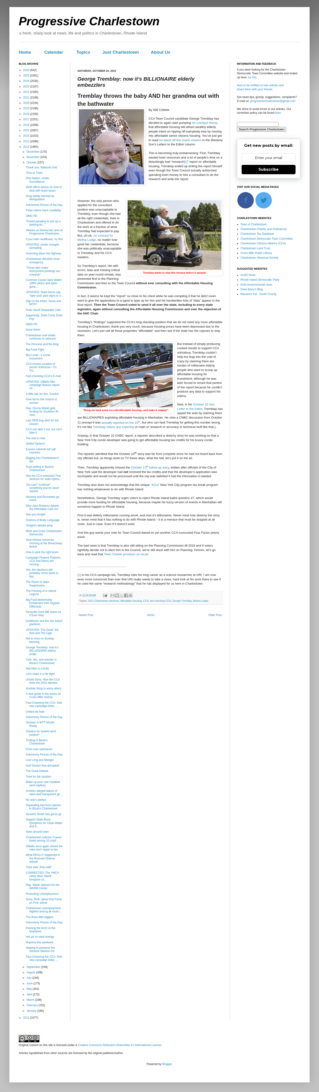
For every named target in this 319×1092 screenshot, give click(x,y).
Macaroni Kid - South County (258, 294)
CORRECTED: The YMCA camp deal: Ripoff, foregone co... (42, 876)
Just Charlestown (120, 52)
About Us (160, 52)
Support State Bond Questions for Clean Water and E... (44, 823)
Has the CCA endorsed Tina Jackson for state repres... (44, 477)
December (33, 151)
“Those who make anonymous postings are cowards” (43, 271)
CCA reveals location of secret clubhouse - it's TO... (41, 367)
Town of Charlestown (253, 224)
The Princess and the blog (42, 344)
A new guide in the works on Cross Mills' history (43, 695)
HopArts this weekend (39, 942)
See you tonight (35, 514)
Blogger (167, 1064)
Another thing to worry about (43, 688)
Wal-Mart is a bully (37, 668)
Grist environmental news (256, 284)
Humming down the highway (43, 253)
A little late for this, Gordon (42, 394)
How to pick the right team (42, 552)
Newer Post (86, 615)
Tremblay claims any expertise (114, 427)
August (31, 972)
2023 (26, 86)
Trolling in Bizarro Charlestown (37, 742)
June (30, 983)
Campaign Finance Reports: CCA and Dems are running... (43, 561)
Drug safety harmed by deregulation (40, 197)
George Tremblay (182, 600)
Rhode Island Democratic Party (259, 279)
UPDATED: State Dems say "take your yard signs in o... (44, 294)
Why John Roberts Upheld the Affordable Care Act (42, 507)
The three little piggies (39, 917)
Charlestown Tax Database (257, 233)
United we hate (35, 711)
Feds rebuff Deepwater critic (43, 310)
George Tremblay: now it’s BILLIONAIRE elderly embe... (42, 651)
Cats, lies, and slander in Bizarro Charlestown (41, 661)
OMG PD (31, 216)
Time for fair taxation (38, 776)
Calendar (53, 52)
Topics (83, 52)
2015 (26, 130)
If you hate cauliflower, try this (44, 239)
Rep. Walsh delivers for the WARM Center (43, 886)
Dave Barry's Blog (251, 289)
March (31, 999)
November (33, 157)
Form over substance (39, 749)
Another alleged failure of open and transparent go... (44, 792)
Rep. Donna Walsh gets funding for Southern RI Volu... (42, 412)
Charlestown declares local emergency (42, 260)
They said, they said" (39, 867)
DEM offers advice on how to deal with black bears (44, 188)
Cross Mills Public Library (256, 253)
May (30, 988)
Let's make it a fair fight (40, 674)
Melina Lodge (200, 600)
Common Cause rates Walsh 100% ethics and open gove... (44, 283)
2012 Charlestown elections (103, 600)
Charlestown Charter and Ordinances (263, 229)
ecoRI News (248, 275)
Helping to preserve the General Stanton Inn (40, 949)
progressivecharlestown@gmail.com (273, 101)
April (30, 994)
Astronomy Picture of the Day (44, 205)
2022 (26, 92)
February (32, 1005)
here (278, 112)
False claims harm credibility (43, 210)
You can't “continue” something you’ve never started (42, 488)
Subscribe (268, 169)
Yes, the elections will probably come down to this (42, 573)
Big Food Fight (35, 349)
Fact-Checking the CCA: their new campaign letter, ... (44, 704)
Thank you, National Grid (41, 167)
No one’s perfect (36, 799)
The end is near (35, 438)
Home (25, 52)
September (34, 967)
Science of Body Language (42, 520)
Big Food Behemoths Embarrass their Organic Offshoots (43, 603)
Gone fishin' (33, 329)
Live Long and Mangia (39, 760)
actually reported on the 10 (121, 422)
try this (252, 77)
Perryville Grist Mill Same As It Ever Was (43, 613)
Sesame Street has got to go (43, 814)
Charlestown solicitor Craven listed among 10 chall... (44, 839)
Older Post (215, 615)
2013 (26, 141)
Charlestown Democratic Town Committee (266, 238)
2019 (26, 108)
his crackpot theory (205, 123)
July (29, 977)
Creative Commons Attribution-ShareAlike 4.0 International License (119, 1045)
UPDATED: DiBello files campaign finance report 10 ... (43, 385)
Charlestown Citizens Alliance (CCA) (263, 243)
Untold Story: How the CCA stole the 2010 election (43, 681)
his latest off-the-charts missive (180, 140)
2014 (26, 135)
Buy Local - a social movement (38, 356)
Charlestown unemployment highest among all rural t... (44, 910)
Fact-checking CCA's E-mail (43, 376)
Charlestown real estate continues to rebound (41, 337)
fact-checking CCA (160, 600)
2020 (26, 103)
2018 (26, 114)
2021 (26, 97)
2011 (26, 1017)
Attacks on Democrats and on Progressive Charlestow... (44, 232)
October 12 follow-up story (150, 467)
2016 (26, 125)
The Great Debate (37, 771)
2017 (26, 119)
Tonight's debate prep (39, 525)
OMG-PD (31, 324)
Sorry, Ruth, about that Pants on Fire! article (44, 901)
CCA (145, 600)
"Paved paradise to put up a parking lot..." (43, 223)
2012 (26, 146)
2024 (26, 81)
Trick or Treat (34, 172)
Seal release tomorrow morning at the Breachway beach (44, 543)
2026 (26, 70)
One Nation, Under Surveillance (37, 180)
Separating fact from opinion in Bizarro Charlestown (43, 807)
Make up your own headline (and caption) (43, 783)
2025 (26, 75)
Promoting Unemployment (42, 894)
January (32, 1011)
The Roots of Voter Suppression (37, 583)
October (32, 162)
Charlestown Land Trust (255, 248)
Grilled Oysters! (35, 443)
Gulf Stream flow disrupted (42, 765)
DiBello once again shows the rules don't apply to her (44, 848)
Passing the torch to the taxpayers (40, 929)
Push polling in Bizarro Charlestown (40, 468)
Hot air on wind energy (40, 936)
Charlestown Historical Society (259, 257)
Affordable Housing (131, 600)
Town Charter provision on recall (126, 554)
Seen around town (37, 831)
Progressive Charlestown (89, 21)
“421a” (155, 485)
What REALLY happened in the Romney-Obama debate (43, 858)
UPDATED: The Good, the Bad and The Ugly (42, 631)
